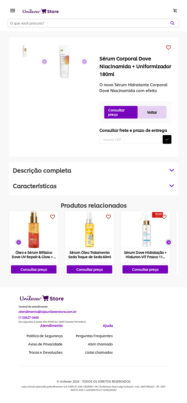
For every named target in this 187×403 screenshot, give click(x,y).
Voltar (152, 112)
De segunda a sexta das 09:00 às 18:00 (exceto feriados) (52, 321)
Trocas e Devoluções (46, 352)
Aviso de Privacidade (45, 344)
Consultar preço (116, 112)
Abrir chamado (100, 344)
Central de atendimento (33, 306)
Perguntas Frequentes (94, 336)
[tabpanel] (93, 185)
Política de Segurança (45, 336)
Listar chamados (99, 352)
